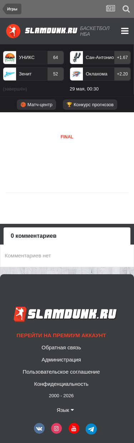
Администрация (61, 359)
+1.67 (122, 57)
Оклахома (97, 74)
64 (55, 57)
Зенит (25, 74)
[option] (33, 72)
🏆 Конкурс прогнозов (90, 104)
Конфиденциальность (61, 384)
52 (55, 74)
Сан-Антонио (100, 57)
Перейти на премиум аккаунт (61, 335)
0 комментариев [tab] (33, 236)
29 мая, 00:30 (84, 89)
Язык (65, 410)
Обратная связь (61, 347)
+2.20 (122, 74)
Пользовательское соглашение (61, 372)
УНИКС (27, 57)
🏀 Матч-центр (36, 104)
